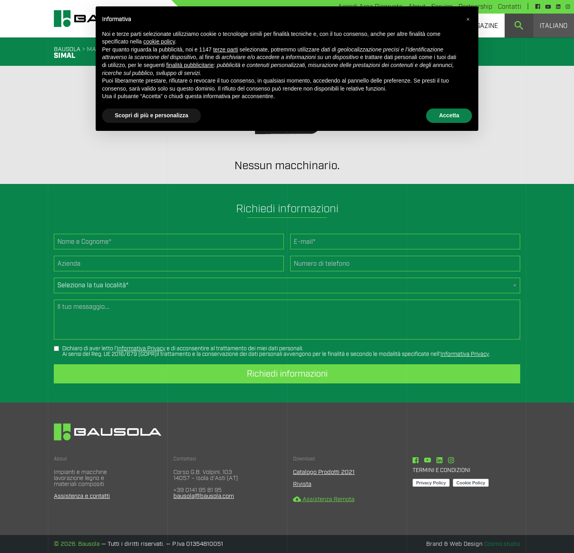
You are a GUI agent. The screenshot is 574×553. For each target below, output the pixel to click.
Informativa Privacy (141, 349)
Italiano (554, 26)
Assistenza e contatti (82, 496)
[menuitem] (519, 26)
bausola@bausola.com (203, 496)
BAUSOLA (67, 49)
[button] (468, 19)
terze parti (225, 49)
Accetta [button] (449, 115)
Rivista (302, 484)
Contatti (509, 7)
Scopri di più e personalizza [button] (151, 115)
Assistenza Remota (323, 499)
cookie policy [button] (159, 41)
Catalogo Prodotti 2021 (324, 472)
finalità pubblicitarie (190, 65)
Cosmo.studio (502, 544)
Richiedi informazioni (287, 373)
